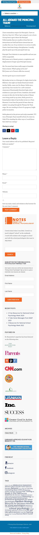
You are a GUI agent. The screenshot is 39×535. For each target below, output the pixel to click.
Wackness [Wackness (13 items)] (19, 514)
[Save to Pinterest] (13, 130)
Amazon (9, 462)
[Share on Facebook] (4, 130)
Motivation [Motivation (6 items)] (29, 495)
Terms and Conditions (15, 533)
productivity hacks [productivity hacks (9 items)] (23, 498)
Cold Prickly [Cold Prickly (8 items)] (30, 488)
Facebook (9, 467)
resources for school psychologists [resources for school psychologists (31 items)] (19, 504)
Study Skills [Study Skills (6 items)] (23, 512)
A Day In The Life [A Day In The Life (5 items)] (8, 485)
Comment (6, 147)
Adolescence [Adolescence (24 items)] (17, 485)
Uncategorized (31, 26)
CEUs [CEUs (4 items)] (20, 488)
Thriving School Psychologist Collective (19, 6)
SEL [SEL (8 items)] (28, 510)
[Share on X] (8, 130)
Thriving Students (24, 2)
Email (4, 183)
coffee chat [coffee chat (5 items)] (23, 488)
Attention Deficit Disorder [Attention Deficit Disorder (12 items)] (13, 486)
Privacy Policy (25, 533)
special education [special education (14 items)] (14, 512)
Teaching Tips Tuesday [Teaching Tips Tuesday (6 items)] (10, 514)
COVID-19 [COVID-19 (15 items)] (21, 490)
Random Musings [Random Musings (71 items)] (23, 501)
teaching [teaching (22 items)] (29, 512)
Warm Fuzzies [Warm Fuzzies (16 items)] (28, 514)
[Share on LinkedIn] (17, 130)
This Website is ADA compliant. (19, 527)
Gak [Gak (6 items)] (33, 491)
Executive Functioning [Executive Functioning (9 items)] (16, 491)
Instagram (10, 472)
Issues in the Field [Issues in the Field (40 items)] (13, 493)
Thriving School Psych (9, 2)
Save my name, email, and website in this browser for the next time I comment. (19, 205)
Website (5, 192)
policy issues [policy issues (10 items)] (8, 498)
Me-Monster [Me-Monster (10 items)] (16, 495)
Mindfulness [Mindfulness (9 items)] (24, 495)
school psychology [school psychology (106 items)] (19, 508)
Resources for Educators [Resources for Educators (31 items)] (15, 503)
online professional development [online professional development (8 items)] (13, 497)
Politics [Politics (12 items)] (15, 498)
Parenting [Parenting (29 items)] (26, 496)
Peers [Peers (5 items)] (32, 496)
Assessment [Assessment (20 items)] (27, 485)
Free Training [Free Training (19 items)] (27, 491)
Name (4, 174)
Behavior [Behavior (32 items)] (15, 488)
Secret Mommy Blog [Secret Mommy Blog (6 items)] (22, 510)
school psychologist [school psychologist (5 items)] (19, 506)
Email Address (9, 275)
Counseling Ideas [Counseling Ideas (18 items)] (11, 490)
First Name (8, 283)
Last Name (8, 291)
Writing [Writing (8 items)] (7, 515)
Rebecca (7, 26)
